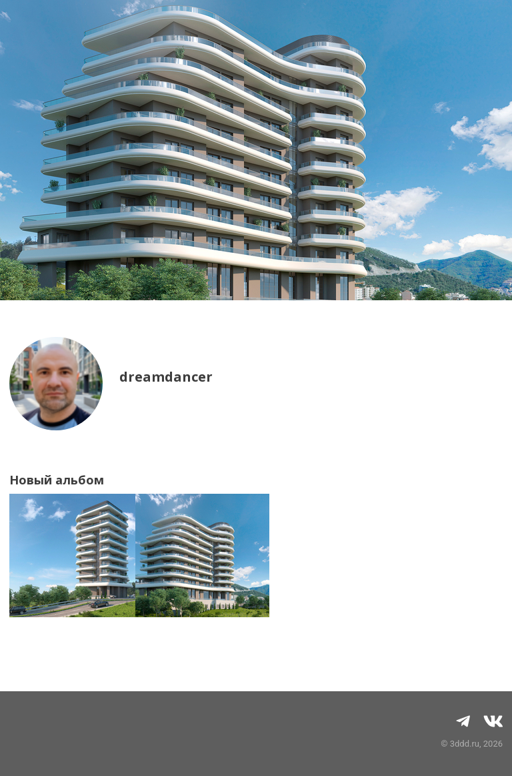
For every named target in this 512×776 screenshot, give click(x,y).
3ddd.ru (464, 744)
